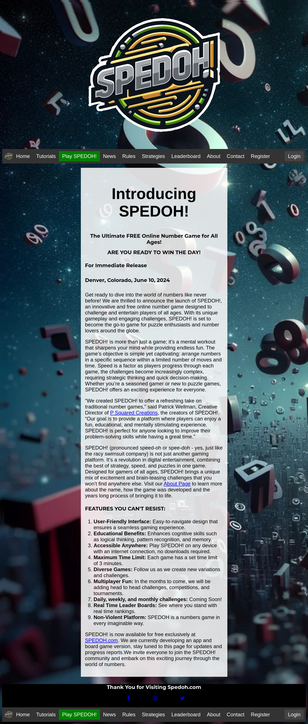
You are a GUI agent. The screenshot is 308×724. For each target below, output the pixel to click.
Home (23, 156)
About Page (177, 484)
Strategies (153, 156)
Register (260, 156)
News (109, 156)
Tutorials (46, 156)
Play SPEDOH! (79, 156)
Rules (128, 156)
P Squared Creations (134, 413)
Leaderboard (185, 156)
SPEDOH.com (101, 640)
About (213, 156)
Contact (235, 156)
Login (294, 156)
